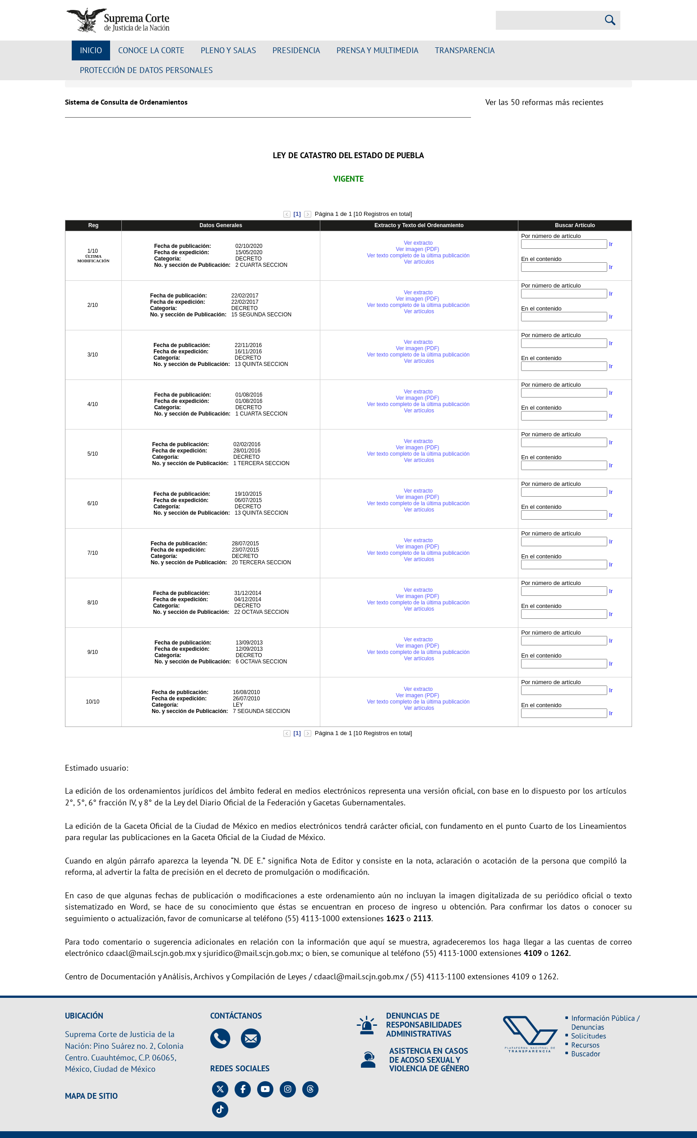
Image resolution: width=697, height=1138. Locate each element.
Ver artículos (419, 262)
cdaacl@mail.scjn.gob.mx (150, 953)
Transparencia (465, 50)
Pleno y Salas (228, 50)
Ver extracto (418, 243)
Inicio (91, 50)
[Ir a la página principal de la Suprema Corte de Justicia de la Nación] (118, 20)
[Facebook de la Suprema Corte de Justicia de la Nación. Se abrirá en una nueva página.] (243, 1089)
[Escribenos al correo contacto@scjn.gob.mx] (255, 1038)
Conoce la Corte (151, 50)
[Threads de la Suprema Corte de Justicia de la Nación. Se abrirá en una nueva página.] (310, 1089)
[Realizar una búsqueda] (610, 20)
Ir (611, 244)
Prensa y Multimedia (378, 50)
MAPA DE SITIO (91, 1096)
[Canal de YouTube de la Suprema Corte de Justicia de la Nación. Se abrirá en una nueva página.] (265, 1089)
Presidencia (296, 50)
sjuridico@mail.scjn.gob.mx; (253, 953)
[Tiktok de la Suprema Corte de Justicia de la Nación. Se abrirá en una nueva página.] (220, 1109)
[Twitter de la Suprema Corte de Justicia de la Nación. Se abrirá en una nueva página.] (220, 1089)
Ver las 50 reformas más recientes (544, 102)
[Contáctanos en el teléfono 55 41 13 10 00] (224, 1038)
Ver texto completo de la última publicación (418, 255)
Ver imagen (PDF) (418, 249)
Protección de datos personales (146, 70)
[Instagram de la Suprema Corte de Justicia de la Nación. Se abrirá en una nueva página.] (288, 1089)
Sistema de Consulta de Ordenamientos (126, 101)
